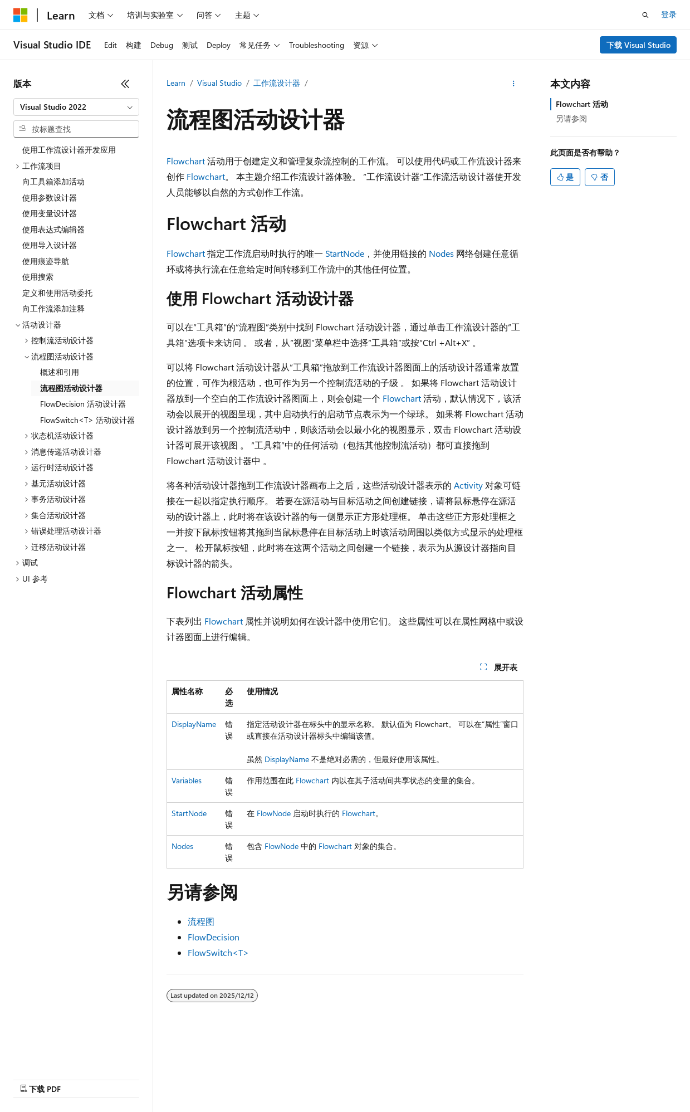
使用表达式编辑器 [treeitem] (53, 229)
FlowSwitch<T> (218, 952)
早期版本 (83, 1078)
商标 (343, 1078)
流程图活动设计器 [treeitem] (71, 388)
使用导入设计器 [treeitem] (49, 245)
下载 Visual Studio (638, 45)
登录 (669, 14)
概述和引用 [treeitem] (59, 372)
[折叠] (125, 84)
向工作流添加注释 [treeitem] (53, 308)
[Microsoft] (20, 15)
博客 (120, 1078)
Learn (176, 82)
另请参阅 (571, 118)
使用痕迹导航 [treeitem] (45, 261)
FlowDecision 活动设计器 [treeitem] (83, 403)
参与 (157, 1078)
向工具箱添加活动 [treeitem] (53, 181)
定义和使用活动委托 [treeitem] (57, 292)
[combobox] (76, 107)
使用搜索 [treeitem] (37, 276)
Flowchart (186, 161)
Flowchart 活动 (582, 104)
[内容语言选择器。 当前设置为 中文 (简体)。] (44, 1052)
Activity (468, 485)
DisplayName (194, 724)
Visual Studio (219, 82)
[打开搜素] (645, 15)
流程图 (201, 921)
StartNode (344, 253)
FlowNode (274, 813)
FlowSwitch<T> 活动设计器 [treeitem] (87, 419)
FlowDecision (213, 937)
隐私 (186, 1078)
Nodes (441, 253)
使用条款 (306, 1078)
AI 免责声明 (33, 1078)
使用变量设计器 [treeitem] (49, 213)
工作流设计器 (276, 82)
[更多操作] (513, 83)
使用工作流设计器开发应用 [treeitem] (69, 149)
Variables (187, 780)
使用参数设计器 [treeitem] (49, 197)
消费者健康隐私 (242, 1078)
